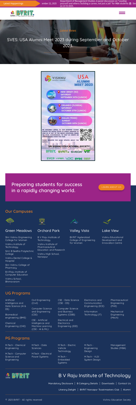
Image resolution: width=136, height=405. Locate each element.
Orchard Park (49, 230)
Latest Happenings (13, 3)
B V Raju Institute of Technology (94, 375)
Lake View (110, 230)
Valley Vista (79, 230)
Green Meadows (18, 230)
